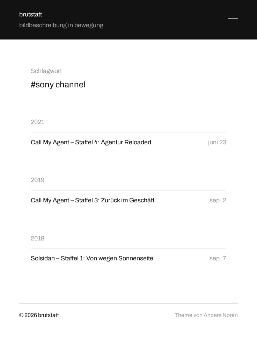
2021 (37, 121)
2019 (37, 179)
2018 (37, 238)
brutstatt (30, 14)
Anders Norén (221, 315)
